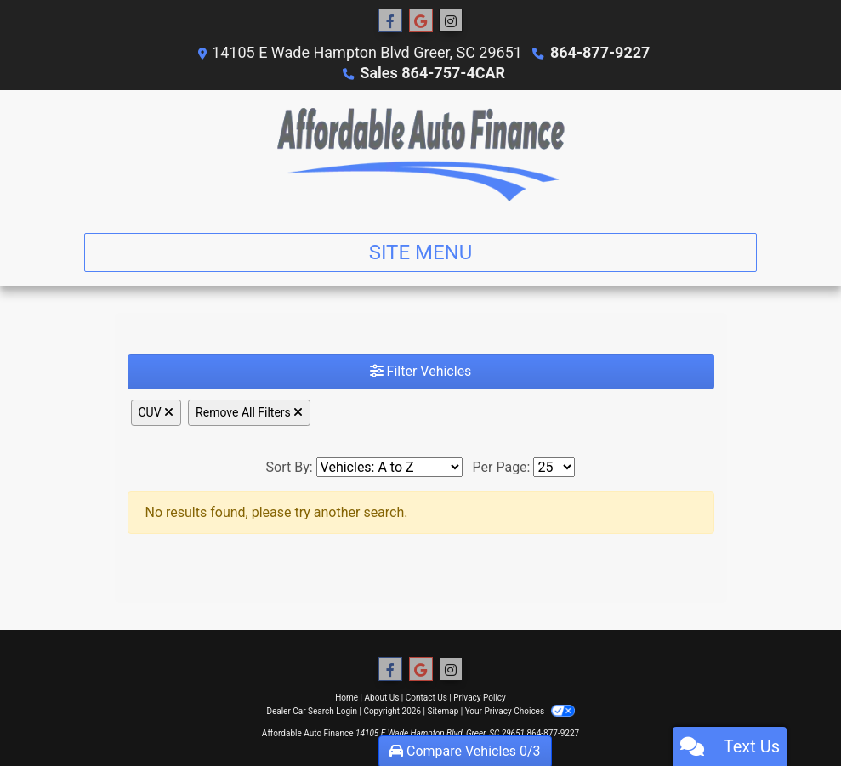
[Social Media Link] (451, 21)
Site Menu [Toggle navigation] (421, 252)
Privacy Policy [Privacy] (479, 697)
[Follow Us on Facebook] (390, 21)
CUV (156, 412)
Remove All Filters (249, 412)
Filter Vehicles (421, 371)
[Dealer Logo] (421, 155)
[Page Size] (554, 467)
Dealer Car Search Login (311, 711)
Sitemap (442, 711)
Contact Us (426, 697)
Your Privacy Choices (520, 711)
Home (346, 697)
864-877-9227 (600, 52)
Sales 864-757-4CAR (432, 73)
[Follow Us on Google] (421, 21)
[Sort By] (389, 467)
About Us (382, 697)
